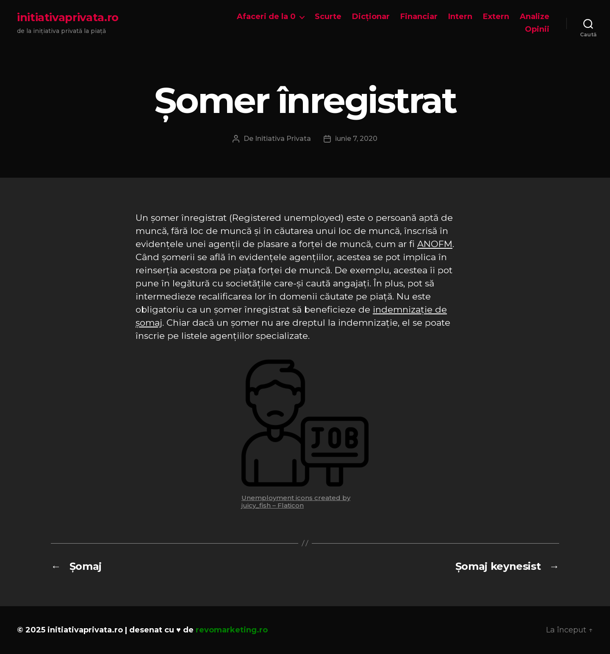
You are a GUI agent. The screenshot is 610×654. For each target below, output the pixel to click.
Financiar (419, 16)
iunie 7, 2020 (356, 139)
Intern (460, 16)
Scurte (328, 16)
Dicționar (371, 16)
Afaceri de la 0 (266, 16)
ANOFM (434, 244)
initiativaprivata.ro (68, 17)
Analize (534, 16)
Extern (496, 16)
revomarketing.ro (232, 630)
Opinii (537, 29)
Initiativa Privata (283, 139)
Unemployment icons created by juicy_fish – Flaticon (295, 501)
